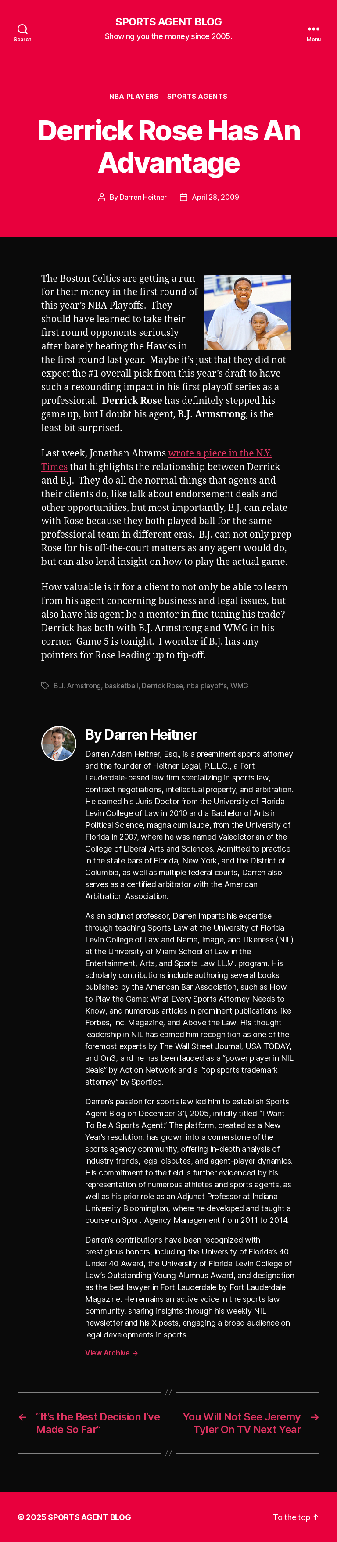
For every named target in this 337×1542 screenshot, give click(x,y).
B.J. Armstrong (77, 685)
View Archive (111, 1352)
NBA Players (133, 97)
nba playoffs (207, 685)
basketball (121, 685)
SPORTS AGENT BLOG (168, 22)
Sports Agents (197, 97)
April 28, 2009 (215, 197)
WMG (239, 685)
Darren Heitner (143, 197)
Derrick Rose (162, 685)
